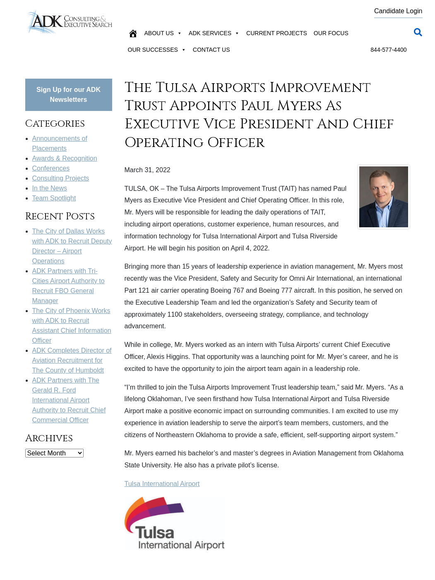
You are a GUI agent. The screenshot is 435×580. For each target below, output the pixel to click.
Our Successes (157, 49)
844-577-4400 (388, 49)
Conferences (51, 168)
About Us (163, 33)
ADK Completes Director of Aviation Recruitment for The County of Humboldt (72, 360)
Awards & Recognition (64, 158)
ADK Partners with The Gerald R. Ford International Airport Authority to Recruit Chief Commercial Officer (69, 400)
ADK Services (214, 33)
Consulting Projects (60, 178)
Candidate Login (398, 10)
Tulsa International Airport (162, 483)
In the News (49, 188)
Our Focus (331, 33)
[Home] (133, 33)
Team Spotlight (54, 198)
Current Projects (276, 33)
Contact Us (211, 49)
